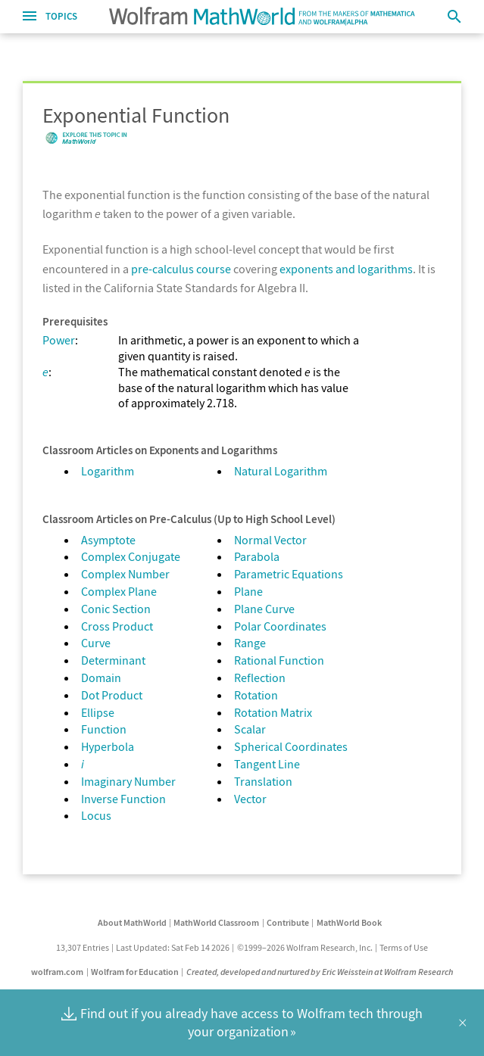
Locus (96, 815)
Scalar (250, 729)
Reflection (260, 677)
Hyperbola (107, 746)
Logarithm (107, 470)
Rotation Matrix (273, 712)
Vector (250, 798)
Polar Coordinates (280, 626)
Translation (263, 781)
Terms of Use (403, 947)
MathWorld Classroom (216, 922)
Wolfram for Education (135, 971)
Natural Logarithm (280, 470)
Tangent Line (267, 763)
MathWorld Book (349, 922)
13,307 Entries (82, 947)
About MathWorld (132, 922)
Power (58, 339)
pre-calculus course (181, 268)
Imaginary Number (128, 781)
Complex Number (125, 573)
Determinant (113, 660)
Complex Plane (119, 591)
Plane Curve (264, 608)
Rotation (256, 694)
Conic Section (116, 608)
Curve (96, 642)
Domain (101, 677)
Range (250, 642)
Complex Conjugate (130, 556)
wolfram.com (57, 971)
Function (103, 729)
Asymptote (108, 539)
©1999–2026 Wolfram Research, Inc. (305, 947)
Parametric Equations (288, 573)
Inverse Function (123, 798)
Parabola (256, 556)
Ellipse (97, 712)
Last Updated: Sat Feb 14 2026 (173, 947)
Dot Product (111, 694)
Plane (248, 591)
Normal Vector (270, 539)
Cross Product (117, 626)
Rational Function (279, 660)
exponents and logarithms (346, 268)
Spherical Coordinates (291, 746)
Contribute (288, 922)
